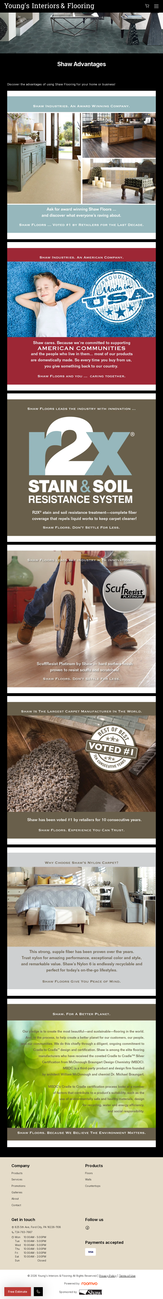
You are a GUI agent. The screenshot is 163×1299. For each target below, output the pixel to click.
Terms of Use (127, 1275)
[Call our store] (38, 1291)
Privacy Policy (108, 1275)
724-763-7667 (23, 1232)
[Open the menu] (156, 6)
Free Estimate (17, 1291)
